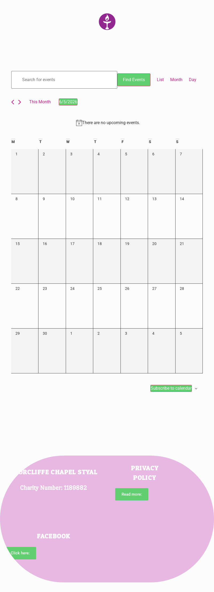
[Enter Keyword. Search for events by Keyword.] (64, 80)
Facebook (53, 536)
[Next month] (19, 102)
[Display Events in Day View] (192, 80)
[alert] (108, 122)
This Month (40, 101)
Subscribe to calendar (171, 388)
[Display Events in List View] (160, 80)
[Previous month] (12, 102)
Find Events (134, 79)
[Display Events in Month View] (176, 80)
